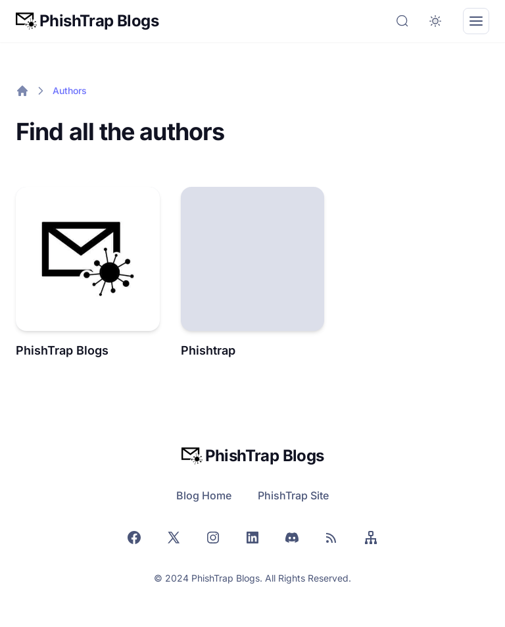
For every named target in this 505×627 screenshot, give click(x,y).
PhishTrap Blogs (62, 350)
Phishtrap (208, 350)
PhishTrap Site (293, 495)
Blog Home (203, 495)
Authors (70, 90)
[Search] (402, 21)
